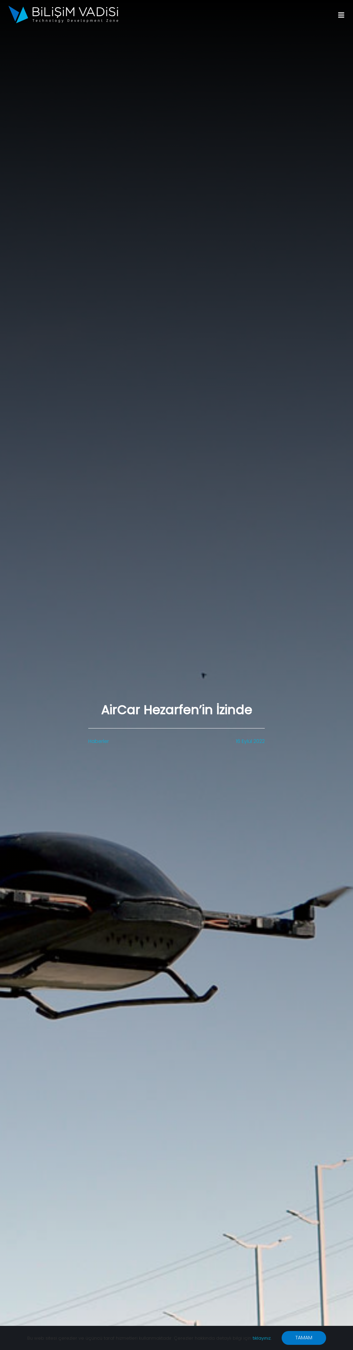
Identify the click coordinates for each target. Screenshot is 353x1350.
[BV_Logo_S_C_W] (63, 7)
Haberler (98, 741)
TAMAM (303, 1337)
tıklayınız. (262, 1338)
